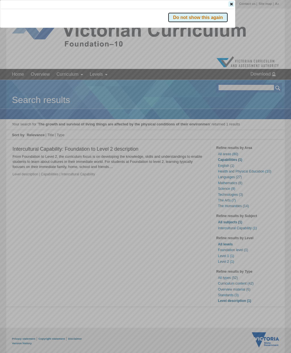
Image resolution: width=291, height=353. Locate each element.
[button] (268, 85)
